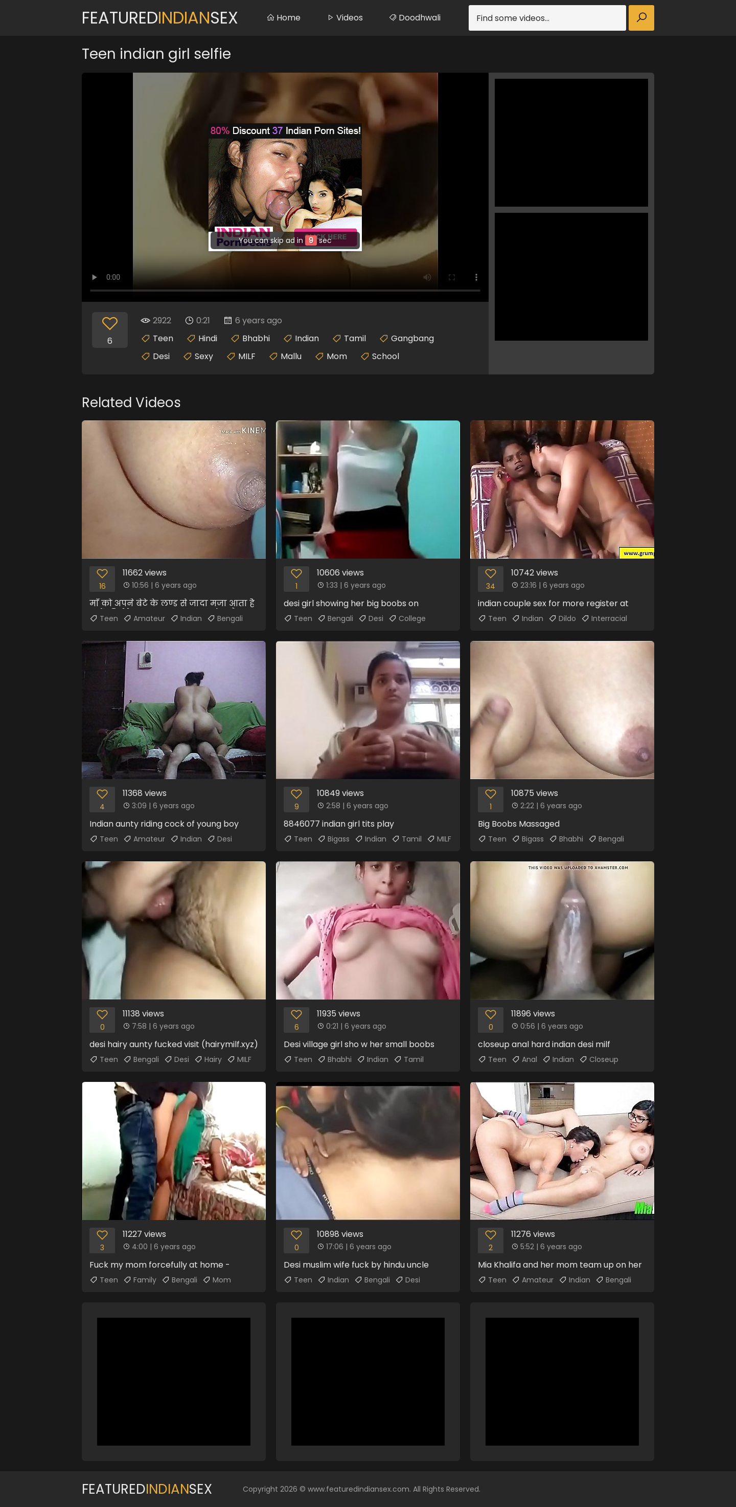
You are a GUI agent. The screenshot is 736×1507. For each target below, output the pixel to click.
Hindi (207, 338)
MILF (247, 356)
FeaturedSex (160, 17)
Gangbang (412, 338)
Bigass (333, 839)
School (385, 356)
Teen (163, 338)
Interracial (604, 618)
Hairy (208, 1059)
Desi (161, 356)
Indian (307, 338)
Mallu (291, 356)
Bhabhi (256, 338)
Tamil (355, 338)
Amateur (144, 618)
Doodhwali (414, 18)
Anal (524, 1059)
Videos (344, 18)
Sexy (204, 356)
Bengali (225, 618)
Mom (337, 356)
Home (283, 18)
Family (139, 1280)
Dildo (562, 618)
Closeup (598, 1059)
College (407, 618)
